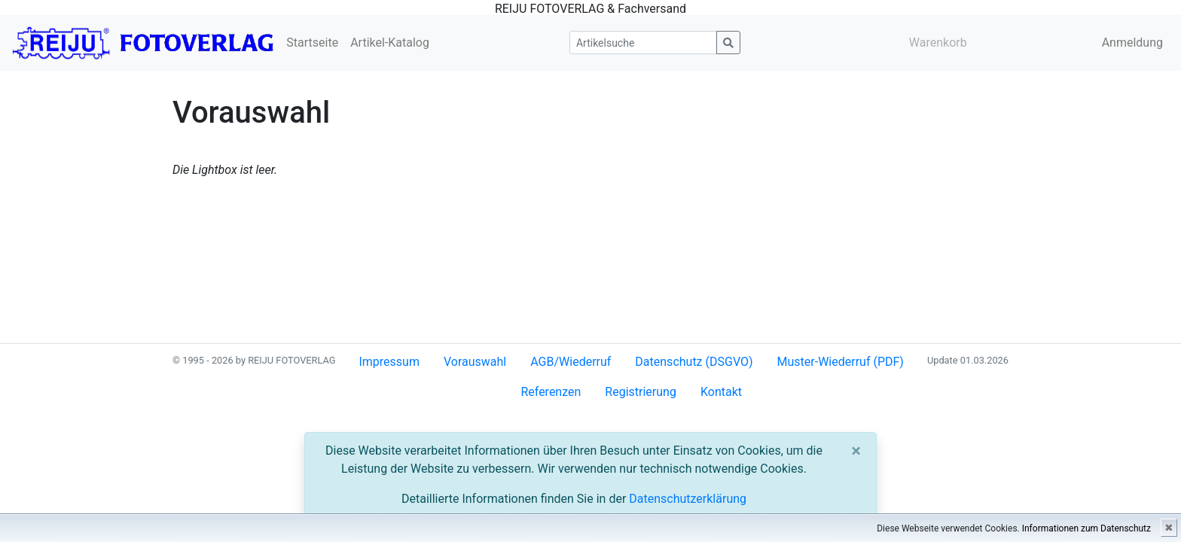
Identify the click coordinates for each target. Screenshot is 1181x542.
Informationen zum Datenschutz (1086, 528)
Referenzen (550, 392)
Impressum (389, 362)
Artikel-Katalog (389, 42)
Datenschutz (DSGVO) (693, 362)
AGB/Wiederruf (570, 362)
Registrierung (640, 392)
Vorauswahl (475, 362)
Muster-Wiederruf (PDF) (840, 362)
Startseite (312, 42)
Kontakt (721, 392)
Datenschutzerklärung (687, 499)
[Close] (856, 451)
